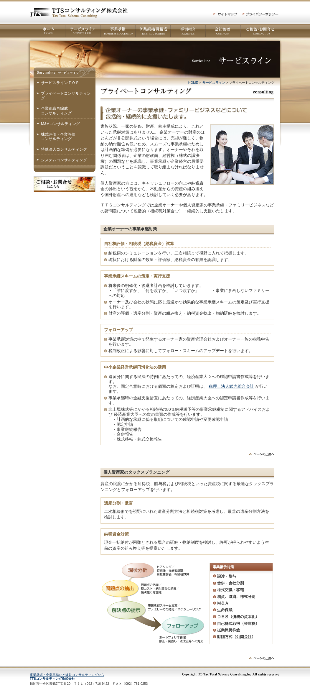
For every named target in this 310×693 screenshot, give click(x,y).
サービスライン (213, 82)
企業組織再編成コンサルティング (56, 110)
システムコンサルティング (64, 160)
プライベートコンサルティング (66, 95)
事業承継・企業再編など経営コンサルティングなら (67, 676)
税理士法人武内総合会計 (231, 386)
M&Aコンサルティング (60, 123)
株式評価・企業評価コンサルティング (58, 136)
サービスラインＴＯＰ (60, 83)
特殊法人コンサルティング (64, 149)
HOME (193, 82)
